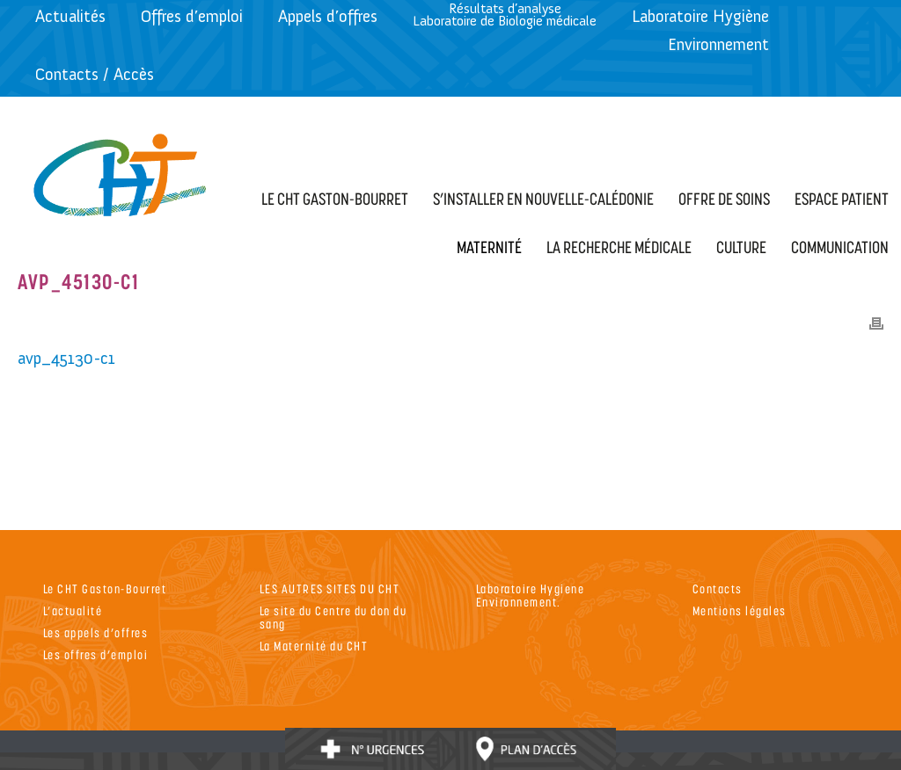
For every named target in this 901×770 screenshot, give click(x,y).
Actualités (70, 16)
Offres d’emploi (192, 16)
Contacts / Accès (94, 74)
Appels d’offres (327, 16)
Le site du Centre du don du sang (333, 617)
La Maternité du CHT (314, 645)
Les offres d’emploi (96, 654)
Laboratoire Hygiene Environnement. (530, 595)
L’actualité (73, 610)
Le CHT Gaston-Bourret (105, 588)
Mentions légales (739, 610)
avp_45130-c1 (66, 358)
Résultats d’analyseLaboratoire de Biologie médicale (505, 14)
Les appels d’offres (96, 632)
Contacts (717, 588)
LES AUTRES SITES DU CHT (330, 588)
